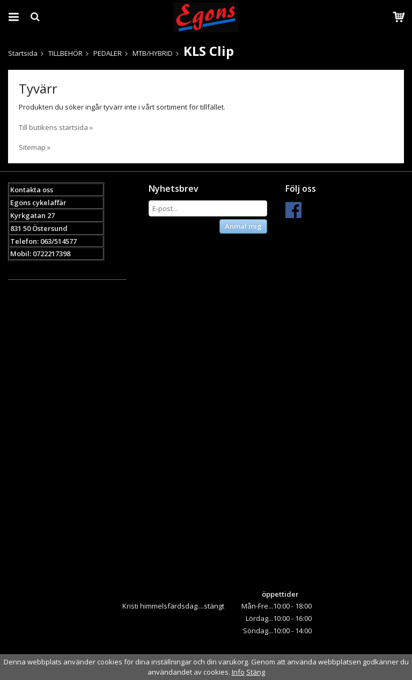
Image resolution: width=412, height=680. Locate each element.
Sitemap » (34, 147)
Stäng (255, 672)
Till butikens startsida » (56, 127)
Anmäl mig (243, 226)
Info (238, 672)
